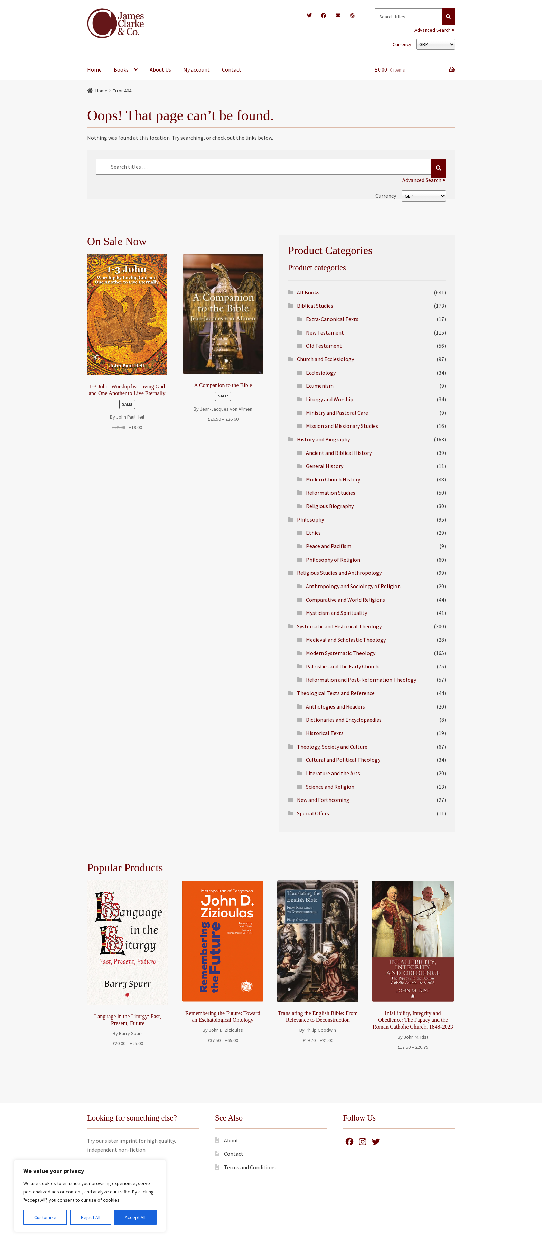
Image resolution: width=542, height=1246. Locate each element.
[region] (90, 1196)
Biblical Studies (315, 305)
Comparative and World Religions (345, 599)
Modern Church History (333, 479)
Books (121, 69)
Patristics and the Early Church (342, 666)
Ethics (313, 532)
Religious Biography (330, 506)
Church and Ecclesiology (325, 359)
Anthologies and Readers (335, 706)
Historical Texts (325, 733)
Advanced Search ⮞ (434, 30)
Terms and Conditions (250, 1167)
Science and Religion (330, 786)
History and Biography (323, 439)
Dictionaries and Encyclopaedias (344, 719)
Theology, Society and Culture (332, 746)
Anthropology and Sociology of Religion (353, 586)
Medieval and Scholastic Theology (346, 639)
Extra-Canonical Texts (332, 319)
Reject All (90, 1217)
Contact (231, 69)
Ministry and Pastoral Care (337, 412)
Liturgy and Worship (329, 399)
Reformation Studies (330, 492)
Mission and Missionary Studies (342, 425)
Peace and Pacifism (328, 546)
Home (94, 69)
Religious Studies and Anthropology (339, 572)
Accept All (135, 1217)
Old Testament (324, 345)
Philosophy (310, 519)
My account (196, 69)
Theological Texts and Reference (336, 693)
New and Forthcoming (323, 799)
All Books (308, 292)
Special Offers (313, 813)
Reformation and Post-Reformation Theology (361, 679)
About (231, 1140)
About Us (160, 69)
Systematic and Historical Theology (339, 626)
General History (324, 465)
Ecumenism (320, 385)
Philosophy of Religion (333, 559)
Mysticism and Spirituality (336, 612)
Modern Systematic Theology (340, 652)
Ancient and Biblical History (339, 452)
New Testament (325, 332)
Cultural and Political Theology (343, 759)
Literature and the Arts (333, 773)
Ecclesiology (321, 372)
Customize (45, 1217)
